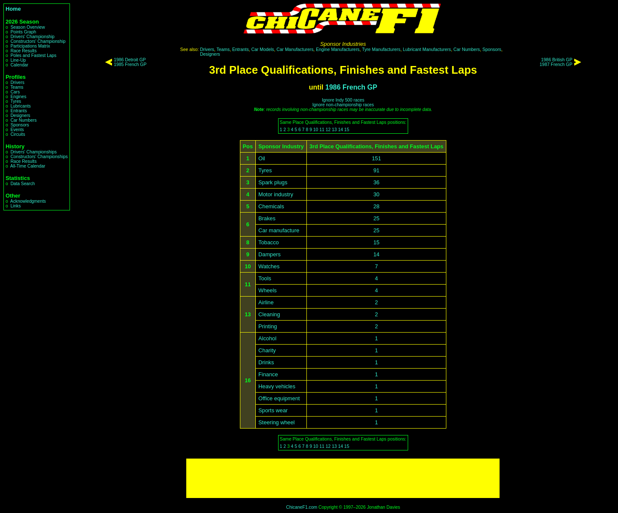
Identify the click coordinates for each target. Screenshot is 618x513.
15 (346, 129)
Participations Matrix (30, 46)
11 (321, 129)
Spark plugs (273, 182)
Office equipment (279, 398)
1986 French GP (351, 87)
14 (340, 129)
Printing (267, 326)
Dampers (269, 254)
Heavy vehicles (276, 386)
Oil (261, 158)
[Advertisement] (343, 478)
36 (376, 182)
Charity (267, 350)
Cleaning (269, 314)
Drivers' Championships (33, 152)
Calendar (19, 65)
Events (17, 129)
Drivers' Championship (32, 36)
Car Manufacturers (294, 49)
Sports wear (273, 410)
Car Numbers (23, 120)
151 (376, 158)
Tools (264, 278)
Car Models (262, 49)
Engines (18, 96)
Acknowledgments (28, 201)
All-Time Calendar (27, 166)
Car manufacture (278, 230)
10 (315, 129)
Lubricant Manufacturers (427, 49)
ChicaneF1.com (301, 507)
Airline (266, 302)
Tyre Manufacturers (381, 49)
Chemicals (271, 206)
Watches (268, 266)
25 (376, 218)
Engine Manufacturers (338, 49)
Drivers (17, 82)
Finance (268, 374)
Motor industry (275, 194)
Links (15, 206)
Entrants (18, 110)
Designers (20, 115)
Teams (16, 87)
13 (334, 129)
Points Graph (23, 32)
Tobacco (268, 242)
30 (376, 194)
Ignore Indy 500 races (343, 100)
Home (13, 9)
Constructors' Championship (37, 41)
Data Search (22, 183)
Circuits (17, 134)
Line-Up (18, 60)
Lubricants (20, 106)
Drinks (266, 362)
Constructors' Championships (38, 156)
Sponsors (19, 125)
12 (328, 129)
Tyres (15, 101)
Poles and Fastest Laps (33, 55)
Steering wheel (276, 422)
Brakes (267, 218)
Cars (15, 92)
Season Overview (27, 27)
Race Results (23, 50)
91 (376, 170)
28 (376, 206)
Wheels (267, 290)
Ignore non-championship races (343, 104)
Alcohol (267, 338)
